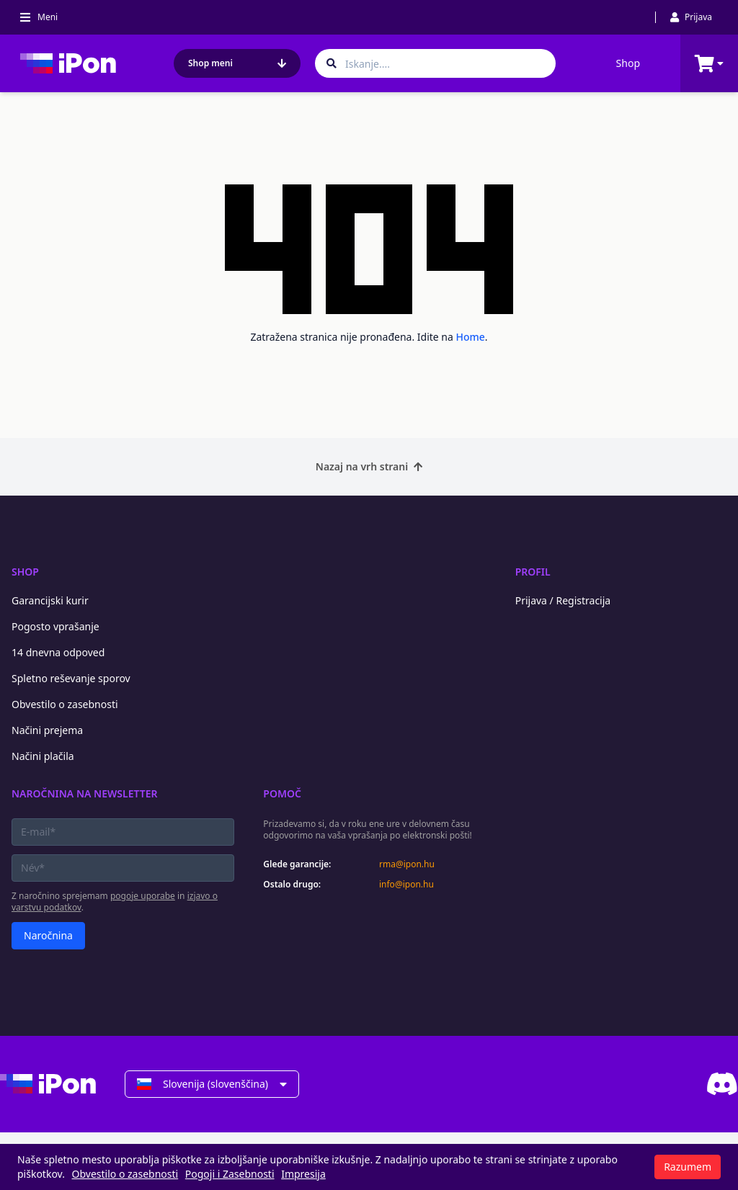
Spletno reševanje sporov (71, 678)
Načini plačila (43, 756)
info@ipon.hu (406, 884)
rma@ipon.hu (407, 864)
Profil (533, 571)
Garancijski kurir (50, 600)
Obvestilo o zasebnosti (65, 704)
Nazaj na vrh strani (369, 466)
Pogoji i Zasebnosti (230, 1174)
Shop (628, 63)
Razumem (687, 1166)
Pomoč (282, 793)
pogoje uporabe (142, 896)
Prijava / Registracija (563, 600)
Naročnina (48, 935)
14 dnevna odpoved (58, 652)
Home (470, 337)
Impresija (303, 1174)
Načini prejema (47, 730)
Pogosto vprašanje (55, 626)
